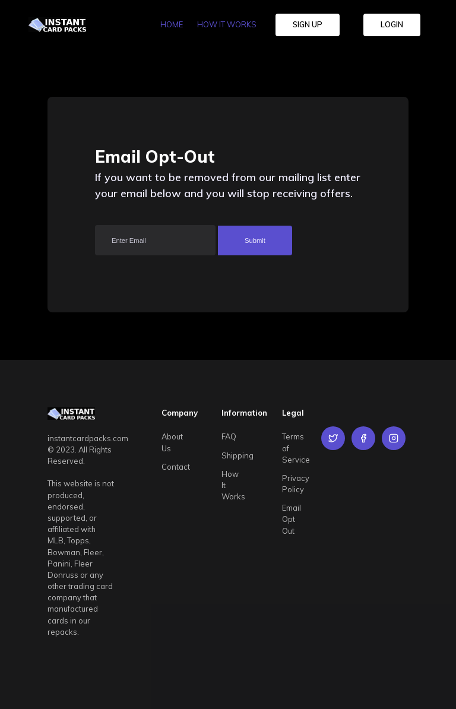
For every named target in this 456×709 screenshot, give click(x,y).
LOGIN (392, 24)
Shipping (237, 455)
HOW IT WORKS (226, 24)
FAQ (228, 436)
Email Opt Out (291, 519)
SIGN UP (307, 24)
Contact (176, 466)
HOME (171, 24)
